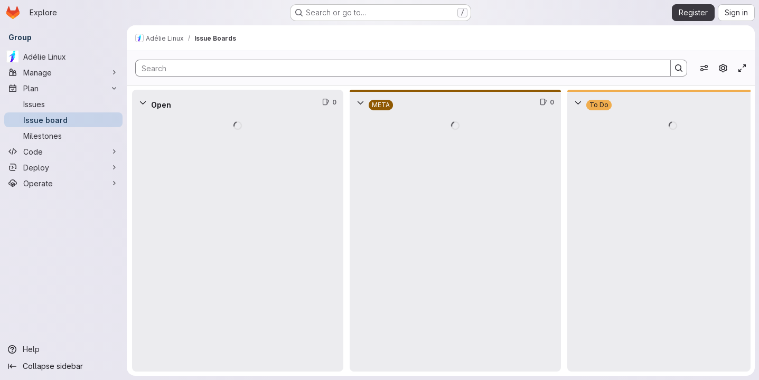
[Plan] (63, 88)
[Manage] (63, 72)
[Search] (398, 68)
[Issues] (63, 104)
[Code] (63, 151)
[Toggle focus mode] (742, 68)
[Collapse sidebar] (63, 366)
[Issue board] (63, 119)
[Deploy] (63, 167)
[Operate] (63, 183)
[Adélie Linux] (63, 56)
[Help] (63, 349)
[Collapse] (142, 102)
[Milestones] (63, 135)
